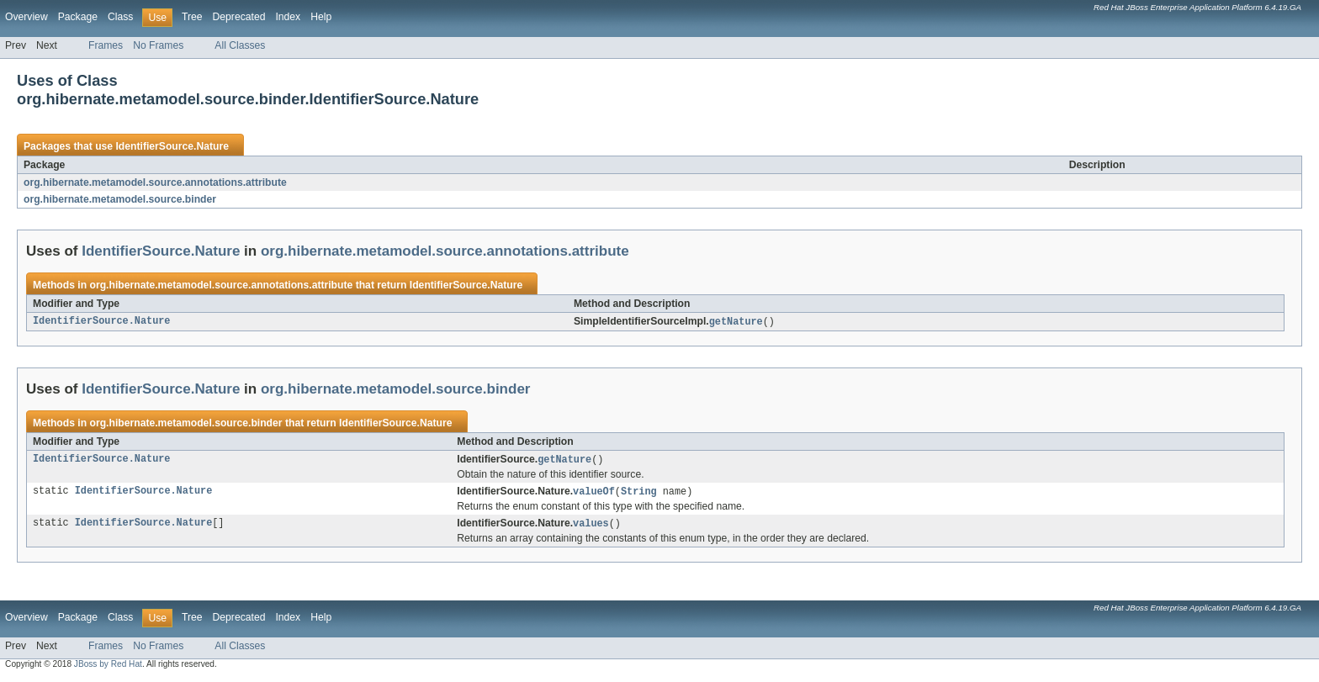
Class (120, 17)
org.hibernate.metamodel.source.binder (120, 199)
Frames (105, 45)
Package (78, 17)
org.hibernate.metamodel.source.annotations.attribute (155, 182)
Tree (192, 17)
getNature (736, 322)
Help (320, 17)
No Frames (158, 45)
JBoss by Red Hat (108, 667)
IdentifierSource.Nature (171, 146)
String (639, 493)
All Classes (240, 45)
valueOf (594, 493)
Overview (26, 17)
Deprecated (239, 17)
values (591, 526)
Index (287, 17)
